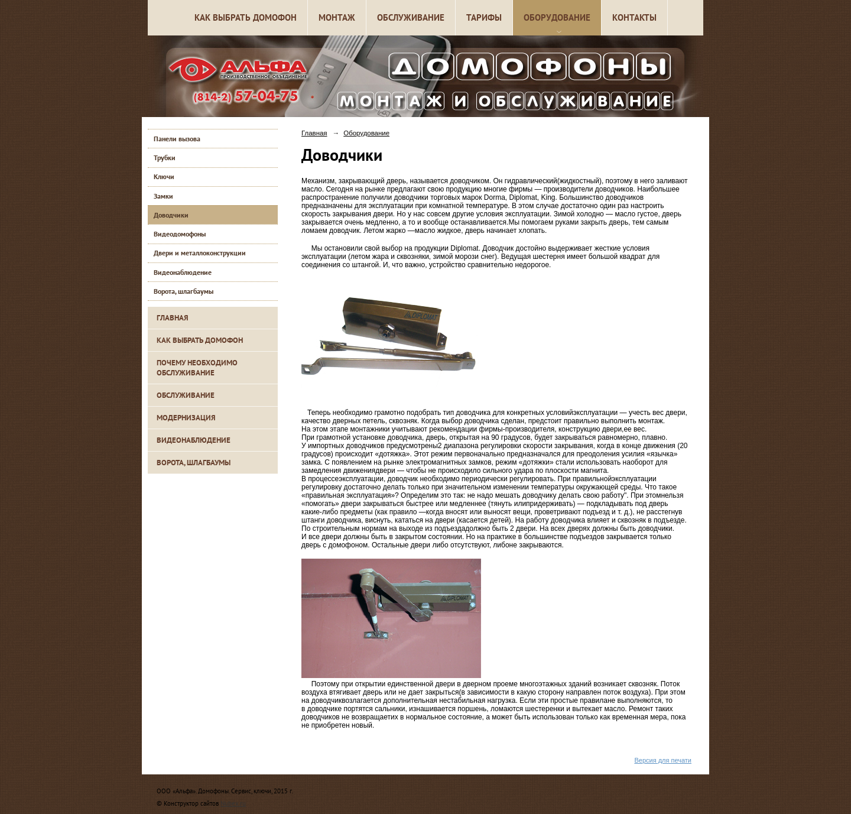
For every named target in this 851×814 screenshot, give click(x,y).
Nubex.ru (233, 803)
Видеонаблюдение (183, 272)
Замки (163, 196)
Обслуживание (410, 17)
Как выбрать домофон (245, 17)
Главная (173, 318)
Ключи (164, 176)
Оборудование (557, 17)
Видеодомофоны (180, 233)
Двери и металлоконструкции (200, 252)
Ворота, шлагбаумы (183, 291)
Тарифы (484, 17)
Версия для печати (662, 760)
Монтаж (337, 17)
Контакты (634, 17)
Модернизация (186, 418)
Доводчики (171, 214)
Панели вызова (177, 138)
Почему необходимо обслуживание (197, 368)
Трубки (165, 157)
